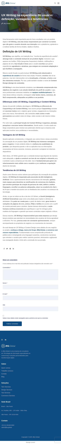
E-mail (5, 294)
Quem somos (5, 368)
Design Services (6, 390)
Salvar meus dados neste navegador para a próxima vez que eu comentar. (25, 318)
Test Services (5, 392)
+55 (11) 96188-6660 (7, 425)
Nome (5, 283)
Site (4, 305)
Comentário (7, 267)
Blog (2, 377)
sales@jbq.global (6, 427)
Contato (4, 374)
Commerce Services (8, 395)
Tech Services (6, 387)
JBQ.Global (6, 23)
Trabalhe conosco (7, 371)
